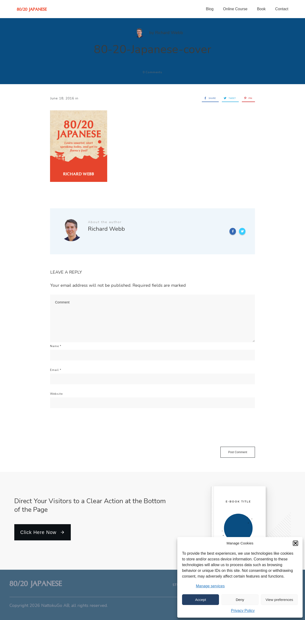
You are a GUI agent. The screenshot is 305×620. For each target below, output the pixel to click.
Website (56, 394)
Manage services (210, 586)
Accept (200, 600)
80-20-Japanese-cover (152, 49)
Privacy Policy (243, 611)
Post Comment (237, 452)
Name (55, 346)
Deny (240, 600)
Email (55, 370)
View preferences (279, 600)
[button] (295, 543)
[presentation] (86, 432)
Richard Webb (169, 33)
